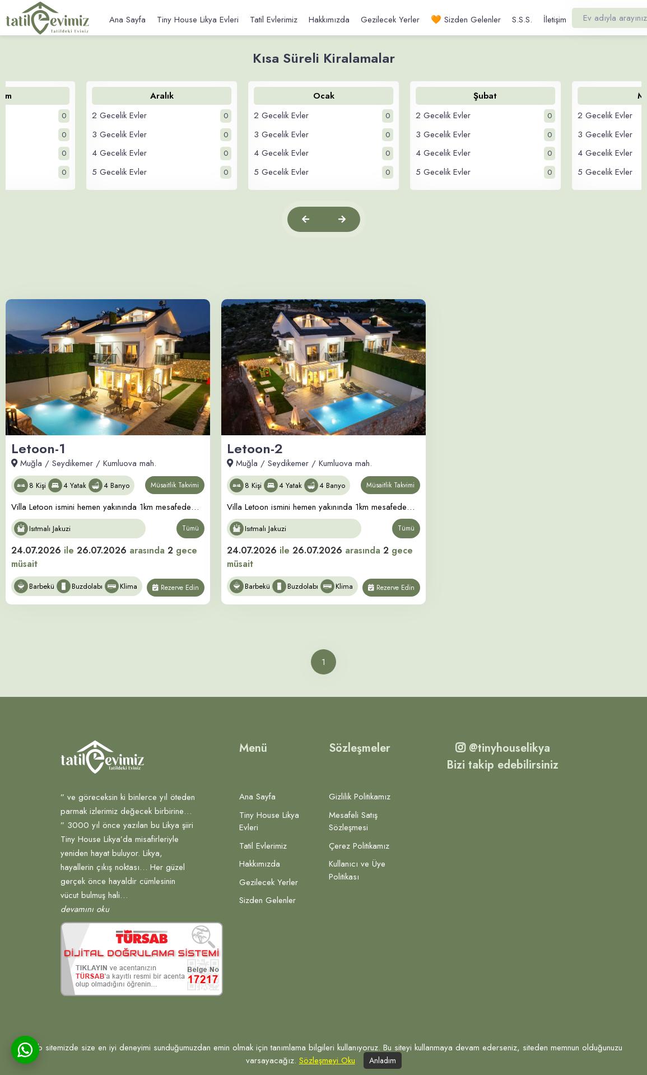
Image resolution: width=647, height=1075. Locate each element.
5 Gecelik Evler (161, 172)
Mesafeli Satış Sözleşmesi (353, 821)
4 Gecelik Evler (161, 153)
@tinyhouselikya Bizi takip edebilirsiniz (502, 756)
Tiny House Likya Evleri (198, 19)
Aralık (162, 96)
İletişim (554, 19)
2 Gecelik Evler (161, 116)
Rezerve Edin (175, 588)
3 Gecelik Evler (161, 135)
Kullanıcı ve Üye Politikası (357, 870)
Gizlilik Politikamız (359, 796)
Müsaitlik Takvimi (175, 485)
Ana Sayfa (127, 19)
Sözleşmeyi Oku (327, 1060)
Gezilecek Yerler (390, 19)
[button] (305, 219)
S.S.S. (522, 19)
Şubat (485, 96)
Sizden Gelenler (267, 900)
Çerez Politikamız (359, 846)
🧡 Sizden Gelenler (466, 19)
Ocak (323, 96)
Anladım (382, 1060)
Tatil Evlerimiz (273, 19)
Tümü (190, 528)
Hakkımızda (329, 19)
